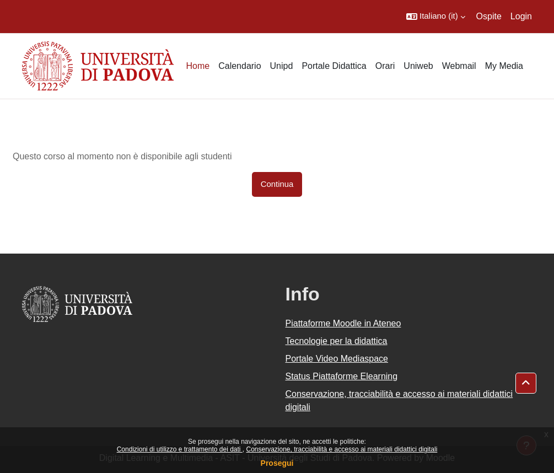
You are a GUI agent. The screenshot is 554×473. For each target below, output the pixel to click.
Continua (277, 184)
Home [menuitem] (197, 66)
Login (521, 16)
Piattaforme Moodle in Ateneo (343, 323)
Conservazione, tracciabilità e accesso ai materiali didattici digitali (341, 449)
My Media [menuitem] (504, 66)
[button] (436, 16)
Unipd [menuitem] (281, 66)
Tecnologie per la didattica (337, 341)
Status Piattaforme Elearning (342, 376)
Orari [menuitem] (385, 66)
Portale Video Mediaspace (337, 358)
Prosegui (277, 463)
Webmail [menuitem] (459, 66)
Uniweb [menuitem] (418, 66)
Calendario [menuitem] (239, 66)
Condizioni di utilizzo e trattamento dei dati (180, 449)
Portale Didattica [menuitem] (334, 66)
